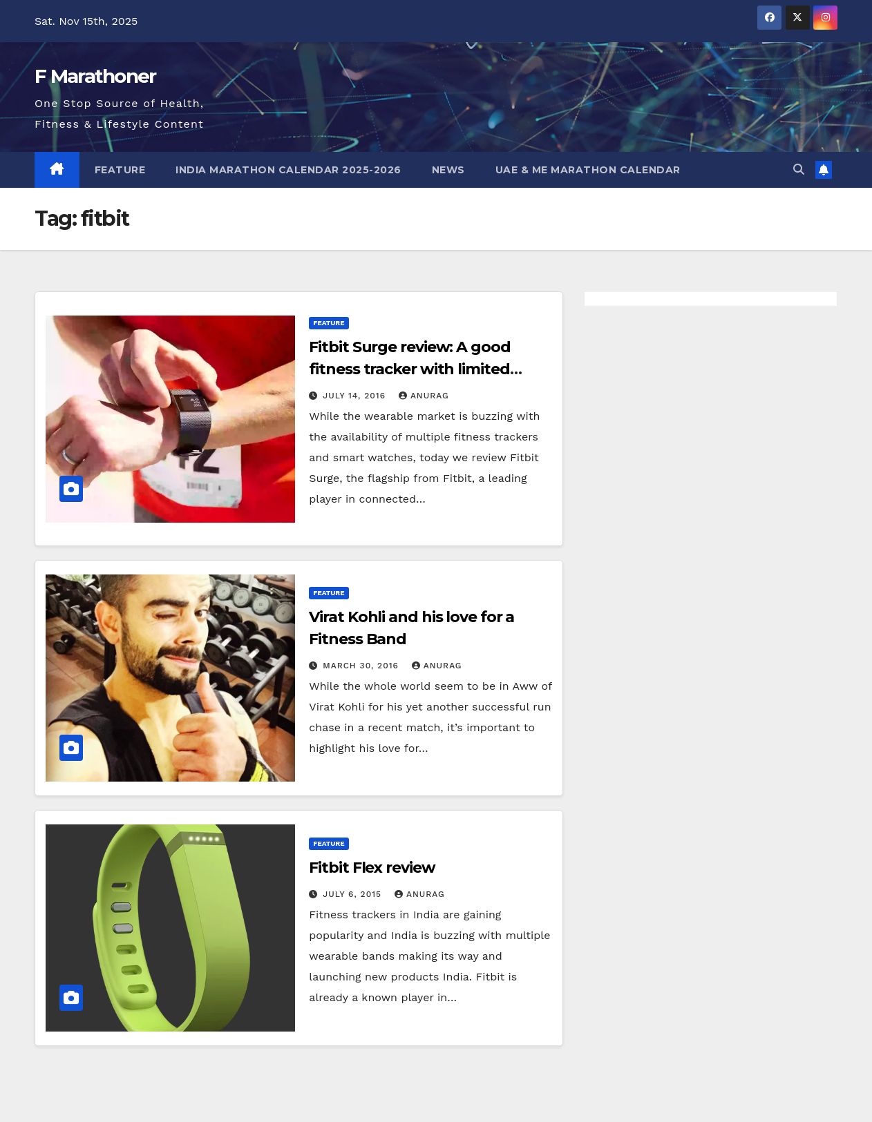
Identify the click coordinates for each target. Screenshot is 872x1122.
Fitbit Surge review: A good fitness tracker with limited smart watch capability (409, 369)
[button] (798, 169)
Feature (120, 170)
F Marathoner (95, 76)
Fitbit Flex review (372, 867)
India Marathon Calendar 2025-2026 (288, 170)
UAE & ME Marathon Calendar (588, 170)
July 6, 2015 (354, 894)
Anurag (424, 395)
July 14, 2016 (356, 395)
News (448, 170)
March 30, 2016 (362, 665)
